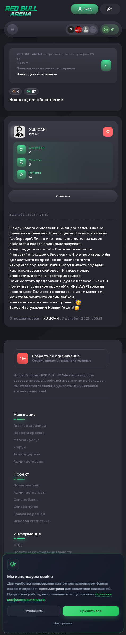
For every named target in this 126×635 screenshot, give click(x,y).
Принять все (91, 611)
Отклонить (33, 611)
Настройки (63, 623)
